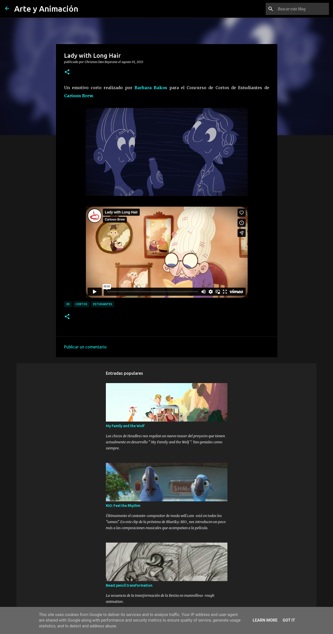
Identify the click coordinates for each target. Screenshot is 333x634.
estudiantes (102, 304)
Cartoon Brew (78, 95)
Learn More (265, 620)
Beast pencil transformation (129, 585)
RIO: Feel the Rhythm (123, 506)
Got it (289, 620)
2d (68, 304)
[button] (67, 72)
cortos (81, 304)
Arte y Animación (46, 8)
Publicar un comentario (85, 347)
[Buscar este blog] (302, 9)
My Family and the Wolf (125, 426)
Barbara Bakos (150, 87)
